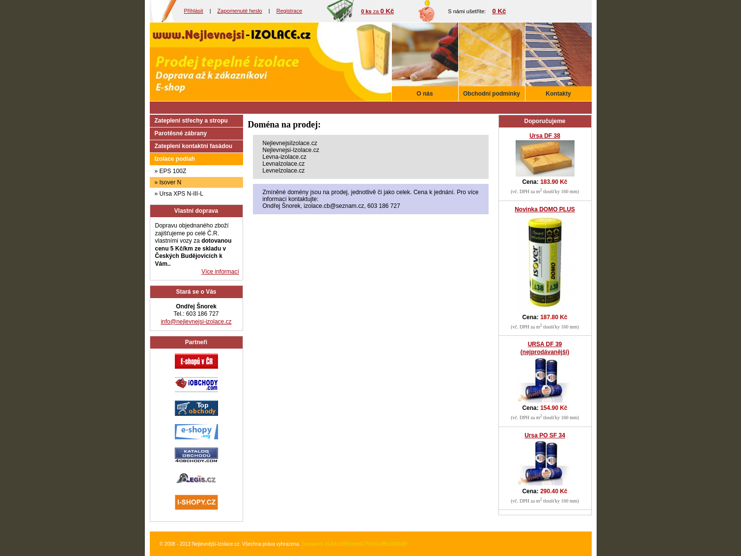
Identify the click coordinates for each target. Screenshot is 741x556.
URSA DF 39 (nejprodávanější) (545, 348)
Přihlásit (193, 11)
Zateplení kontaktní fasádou (194, 146)
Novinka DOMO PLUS (545, 209)
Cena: (544, 181)
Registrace (289, 11)
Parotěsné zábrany (181, 133)
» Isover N (168, 182)
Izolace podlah (175, 158)
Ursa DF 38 (544, 135)
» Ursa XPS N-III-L (179, 193)
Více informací (220, 271)
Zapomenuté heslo (240, 11)
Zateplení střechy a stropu (191, 120)
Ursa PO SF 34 (544, 435)
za (377, 11)
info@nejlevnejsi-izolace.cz (196, 321)
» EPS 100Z (171, 171)
